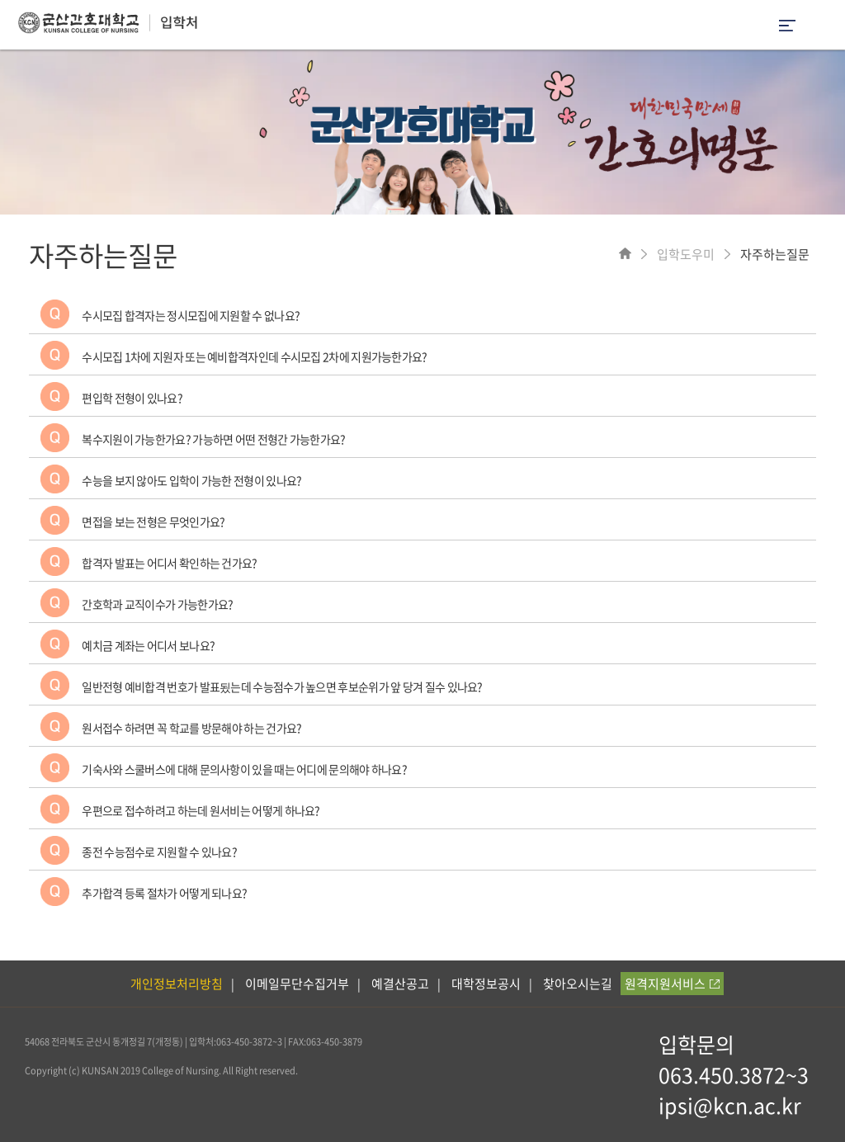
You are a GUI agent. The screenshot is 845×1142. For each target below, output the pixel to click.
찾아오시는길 (577, 983)
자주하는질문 (775, 254)
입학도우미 (686, 254)
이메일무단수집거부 (297, 983)
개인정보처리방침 (176, 983)
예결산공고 (400, 983)
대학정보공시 (486, 983)
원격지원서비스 (672, 983)
